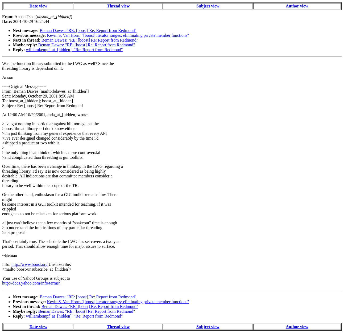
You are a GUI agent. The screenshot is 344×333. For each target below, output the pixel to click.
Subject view (207, 6)
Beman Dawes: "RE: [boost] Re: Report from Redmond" (88, 30)
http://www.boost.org (29, 264)
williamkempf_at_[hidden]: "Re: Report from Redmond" (74, 49)
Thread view (118, 6)
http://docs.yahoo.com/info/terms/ (31, 283)
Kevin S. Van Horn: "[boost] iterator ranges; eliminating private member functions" (118, 35)
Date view (38, 6)
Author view (297, 6)
